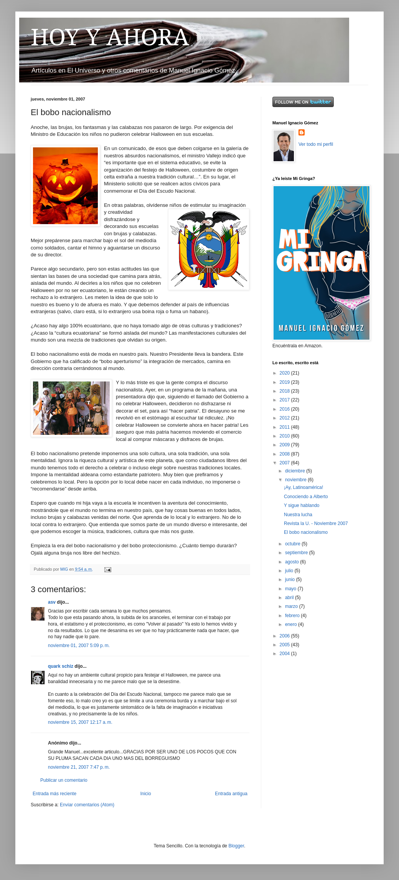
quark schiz (60, 666)
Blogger (236, 846)
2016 (285, 409)
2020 (285, 373)
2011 (285, 427)
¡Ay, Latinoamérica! (303, 487)
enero (291, 624)
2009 (285, 444)
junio (290, 579)
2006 (285, 636)
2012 (285, 418)
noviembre (296, 479)
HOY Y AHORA (110, 37)
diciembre (295, 471)
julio (290, 570)
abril (290, 597)
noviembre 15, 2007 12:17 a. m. (80, 722)
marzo (292, 606)
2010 (285, 436)
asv (52, 602)
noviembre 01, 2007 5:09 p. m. (79, 645)
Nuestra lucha (298, 514)
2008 (285, 454)
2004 (285, 653)
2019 (285, 382)
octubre (293, 543)
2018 (285, 391)
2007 (285, 463)
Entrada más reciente (54, 793)
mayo (291, 588)
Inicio (145, 793)
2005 (285, 644)
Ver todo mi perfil (315, 144)
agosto (292, 562)
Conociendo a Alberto (306, 496)
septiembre (297, 552)
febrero (293, 615)
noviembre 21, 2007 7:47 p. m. (79, 767)
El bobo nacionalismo (306, 532)
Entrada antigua (231, 793)
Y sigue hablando (302, 505)
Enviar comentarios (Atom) (87, 804)
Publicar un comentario (63, 780)
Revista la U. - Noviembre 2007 (316, 523)
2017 (285, 400)
